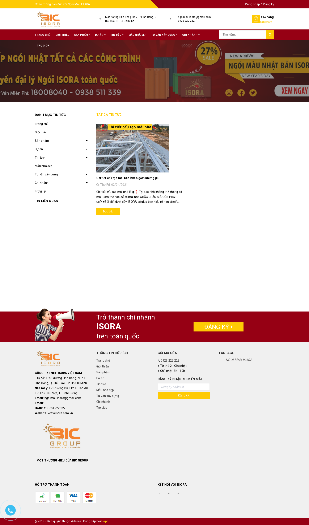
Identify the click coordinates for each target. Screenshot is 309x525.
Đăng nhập (252, 4)
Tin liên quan (46, 201)
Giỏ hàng (267, 17)
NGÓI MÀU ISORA (239, 360)
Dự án (100, 34)
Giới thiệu (62, 34)
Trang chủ (42, 34)
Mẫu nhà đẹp (137, 34)
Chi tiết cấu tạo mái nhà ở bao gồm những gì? (128, 178)
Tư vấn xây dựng (164, 34)
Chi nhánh (191, 34)
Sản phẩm (82, 34)
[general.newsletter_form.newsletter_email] (184, 387)
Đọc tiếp (108, 211)
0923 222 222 (186, 20)
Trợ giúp (43, 45)
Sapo (105, 521)
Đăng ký (268, 4)
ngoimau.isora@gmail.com (194, 17)
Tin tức (116, 34)
